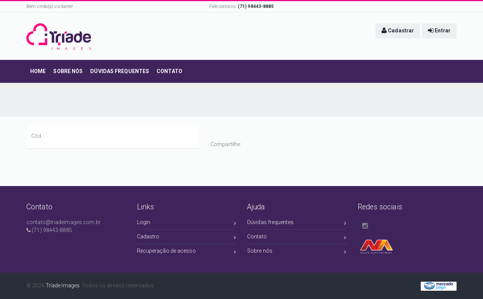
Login (186, 223)
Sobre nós (296, 252)
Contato (296, 237)
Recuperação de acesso (186, 252)
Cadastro (186, 237)
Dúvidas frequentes (296, 223)
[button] (397, 30)
